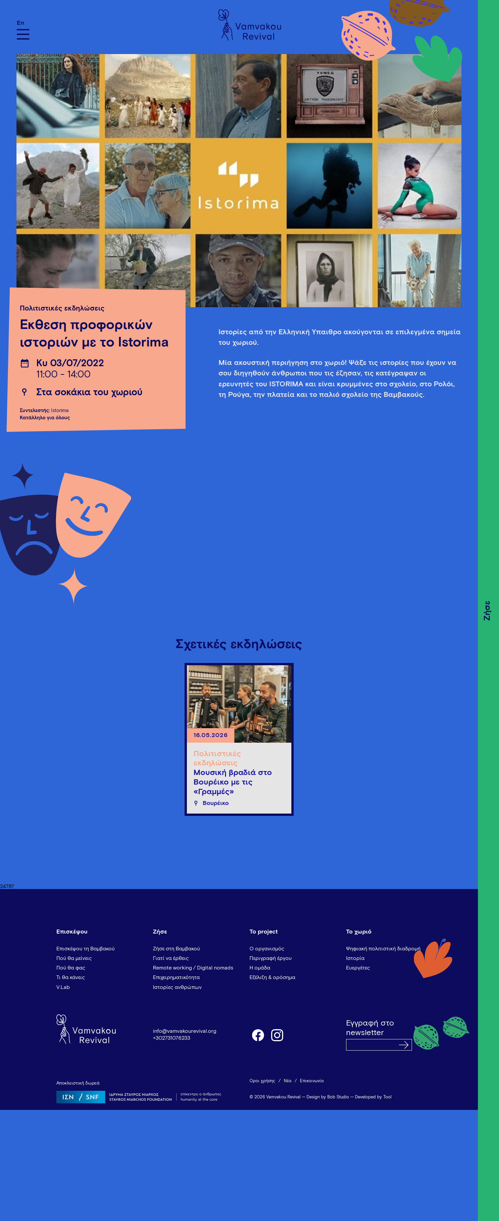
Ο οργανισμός (266, 948)
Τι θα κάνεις (70, 977)
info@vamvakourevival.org (184, 1031)
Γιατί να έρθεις (171, 958)
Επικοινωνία (312, 1081)
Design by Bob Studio (328, 1097)
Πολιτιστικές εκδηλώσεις (62, 308)
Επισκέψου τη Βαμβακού (85, 948)
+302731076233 (171, 1038)
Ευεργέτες (358, 967)
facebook (257, 1034)
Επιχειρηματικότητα (176, 977)
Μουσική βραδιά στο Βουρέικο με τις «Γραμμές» (232, 782)
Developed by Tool (373, 1097)
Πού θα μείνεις (74, 958)
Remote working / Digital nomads (193, 967)
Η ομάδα (259, 967)
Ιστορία (355, 958)
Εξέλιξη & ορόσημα (272, 977)
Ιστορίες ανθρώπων (177, 987)
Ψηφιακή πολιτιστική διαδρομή (383, 948)
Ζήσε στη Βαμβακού (176, 948)
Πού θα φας (70, 967)
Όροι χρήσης (262, 1081)
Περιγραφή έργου (270, 958)
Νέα (287, 1081)
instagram (277, 1034)
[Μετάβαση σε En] (23, 23)
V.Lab (63, 987)
